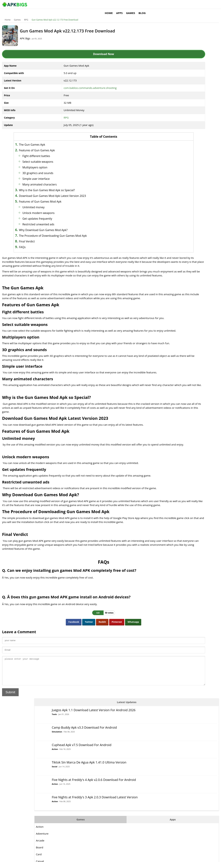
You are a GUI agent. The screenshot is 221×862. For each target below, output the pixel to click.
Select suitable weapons (49, 156)
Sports (166, 259)
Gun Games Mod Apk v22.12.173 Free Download (59, 14)
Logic (165, 211)
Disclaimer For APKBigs (172, 857)
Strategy (167, 266)
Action (181, 79)
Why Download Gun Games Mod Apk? (55, 225)
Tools (180, 45)
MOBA (166, 218)
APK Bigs (35, 33)
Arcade (166, 177)
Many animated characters (51, 179)
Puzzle (166, 232)
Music (165, 225)
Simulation (183, 61)
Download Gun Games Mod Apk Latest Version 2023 (64, 191)
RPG (31, 14)
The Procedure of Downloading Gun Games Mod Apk (64, 230)
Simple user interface (47, 173)
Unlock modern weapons (50, 208)
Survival (166, 273)
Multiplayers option (46, 162)
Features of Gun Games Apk (48, 145)
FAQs (34, 242)
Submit (15, 744)
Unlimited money (45, 202)
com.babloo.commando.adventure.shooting (78, 82)
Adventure (168, 170)
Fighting (167, 204)
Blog (186, 4)
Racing (166, 239)
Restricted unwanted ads (50, 219)
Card (165, 190)
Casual (166, 197)
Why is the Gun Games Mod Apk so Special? (59, 185)
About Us (152, 857)
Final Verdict (38, 236)
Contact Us (209, 857)
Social (181, 101)
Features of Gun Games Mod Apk (52, 196)
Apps (163, 4)
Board (165, 183)
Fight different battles (48, 151)
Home (153, 4)
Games (174, 4)
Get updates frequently (49, 213)
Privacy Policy (193, 857)
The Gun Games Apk (44, 139)
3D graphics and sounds (49, 168)
